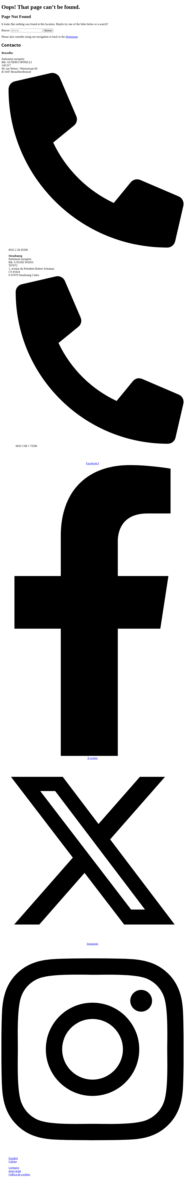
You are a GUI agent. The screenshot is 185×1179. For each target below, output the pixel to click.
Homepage (72, 36)
